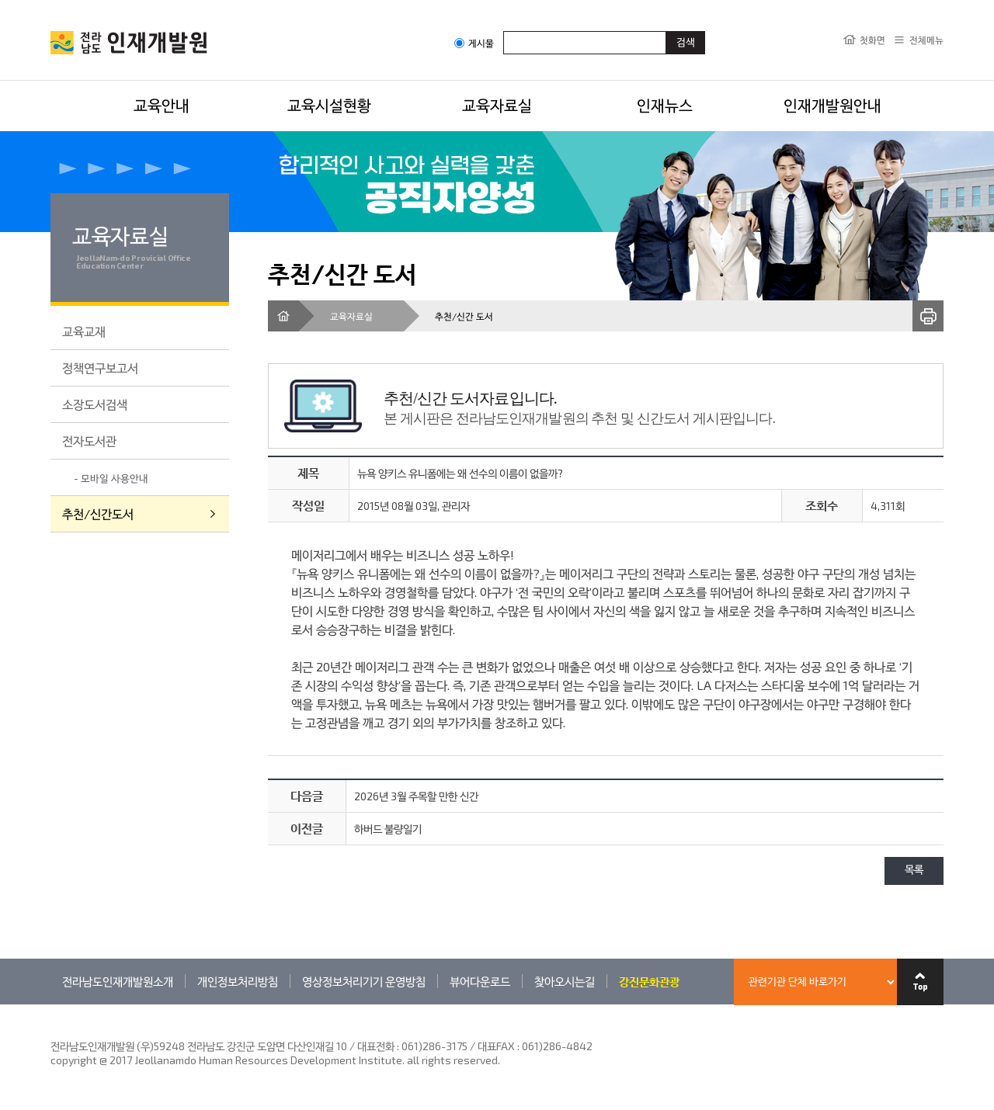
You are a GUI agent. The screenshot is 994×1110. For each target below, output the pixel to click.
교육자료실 (497, 104)
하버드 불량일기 (388, 828)
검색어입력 (503, 30)
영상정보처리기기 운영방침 (364, 981)
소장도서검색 (94, 404)
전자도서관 (89, 440)
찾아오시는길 (564, 981)
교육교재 (84, 331)
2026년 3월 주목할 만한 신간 (416, 796)
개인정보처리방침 (237, 981)
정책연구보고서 (100, 367)
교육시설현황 (329, 104)
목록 (914, 870)
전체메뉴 (926, 39)
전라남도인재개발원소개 (117, 981)
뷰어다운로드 (480, 981)
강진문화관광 (649, 981)
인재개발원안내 (832, 104)
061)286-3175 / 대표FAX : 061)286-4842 (497, 1046)
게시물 (474, 43)
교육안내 (161, 104)
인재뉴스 (665, 104)
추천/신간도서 (98, 513)
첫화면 (872, 39)
